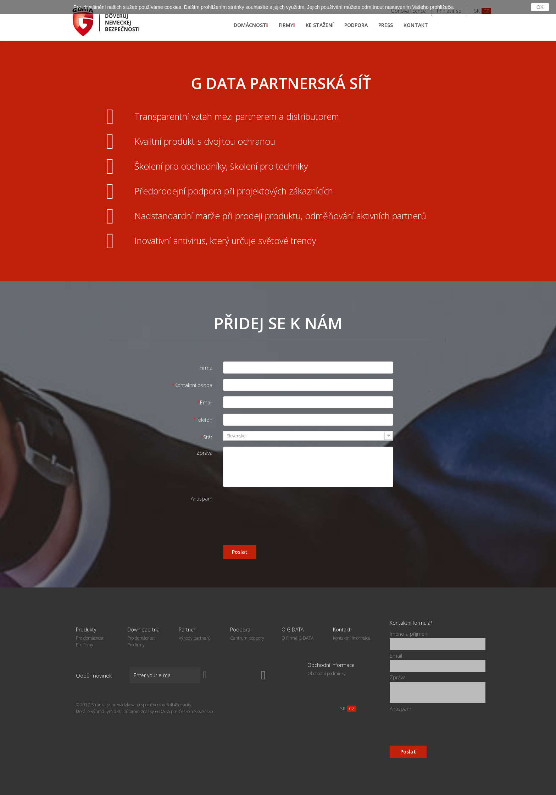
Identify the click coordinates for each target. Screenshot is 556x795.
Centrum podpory (247, 638)
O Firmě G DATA (297, 638)
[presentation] (277, 506)
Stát (207, 437)
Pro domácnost (90, 638)
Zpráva (204, 452)
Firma (206, 367)
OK (540, 7)
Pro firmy (84, 645)
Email (206, 402)
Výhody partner (195, 638)
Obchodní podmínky (326, 673)
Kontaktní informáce (352, 638)
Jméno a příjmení (409, 633)
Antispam (201, 498)
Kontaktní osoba (193, 385)
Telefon (204, 419)
